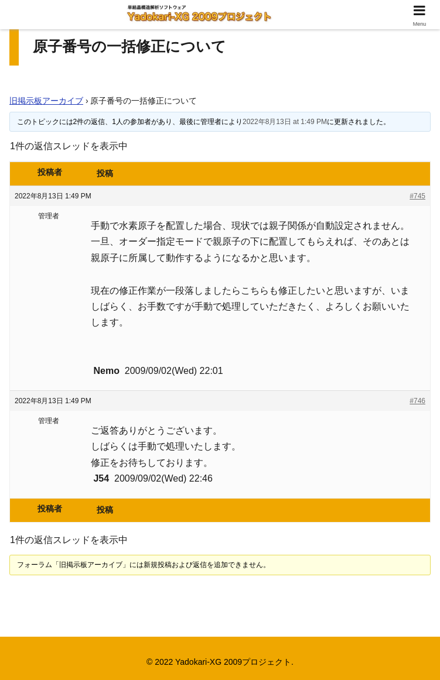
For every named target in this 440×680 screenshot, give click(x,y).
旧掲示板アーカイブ (46, 100)
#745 (417, 196)
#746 (417, 401)
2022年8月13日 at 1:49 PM (285, 122)
